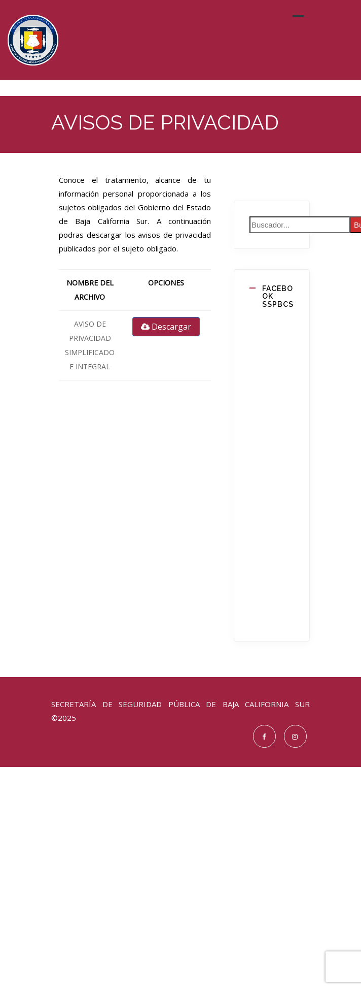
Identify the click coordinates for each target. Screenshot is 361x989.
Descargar (166, 326)
